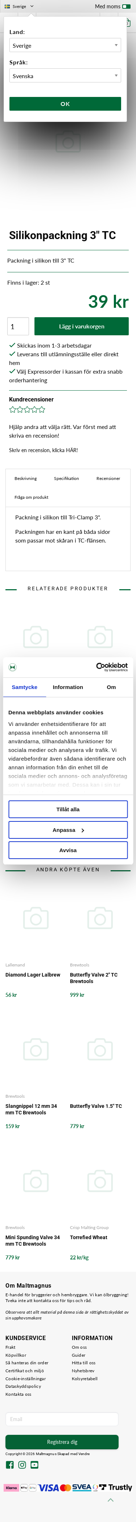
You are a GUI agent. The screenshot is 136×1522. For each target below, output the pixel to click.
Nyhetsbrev (83, 1370)
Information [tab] (68, 687)
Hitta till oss (84, 1362)
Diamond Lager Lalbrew (32, 975)
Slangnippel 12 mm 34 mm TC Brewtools (31, 1109)
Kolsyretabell (85, 1378)
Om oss (79, 1347)
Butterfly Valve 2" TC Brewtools (94, 978)
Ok (65, 103)
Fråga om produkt (31, 497)
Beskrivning (26, 478)
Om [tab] (111, 687)
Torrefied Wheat (88, 1237)
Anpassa (68, 830)
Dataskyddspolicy (23, 1386)
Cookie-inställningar (25, 1378)
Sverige (20, 6)
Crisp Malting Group (89, 1227)
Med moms (113, 8)
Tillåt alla (68, 809)
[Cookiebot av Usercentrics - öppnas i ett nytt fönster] (97, 667)
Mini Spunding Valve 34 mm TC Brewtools (32, 1240)
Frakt (10, 1347)
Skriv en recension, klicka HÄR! (43, 450)
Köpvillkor (15, 1355)
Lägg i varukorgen (81, 326)
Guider (79, 1355)
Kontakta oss (18, 1394)
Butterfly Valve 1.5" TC (96, 1106)
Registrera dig (62, 1442)
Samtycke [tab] (24, 687)
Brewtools (79, 965)
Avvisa (68, 850)
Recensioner (108, 478)
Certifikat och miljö (24, 1370)
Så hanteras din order (26, 1362)
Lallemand (15, 965)
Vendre (84, 1454)
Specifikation (66, 478)
